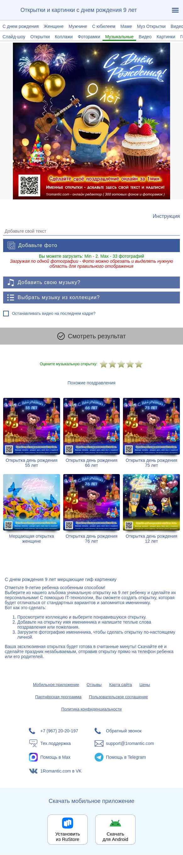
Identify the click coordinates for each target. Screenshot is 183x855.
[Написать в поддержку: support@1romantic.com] (124, 743)
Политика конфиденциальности (91, 709)
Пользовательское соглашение (118, 697)
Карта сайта (120, 685)
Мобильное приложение (56, 685)
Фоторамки (89, 36)
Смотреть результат (91, 336)
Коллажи (64, 36)
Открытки (40, 36)
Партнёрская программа (58, 697)
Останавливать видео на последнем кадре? (54, 313)
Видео (145, 36)
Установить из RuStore (67, 836)
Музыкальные (119, 36)
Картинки (166, 36)
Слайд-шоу (14, 36)
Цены (145, 685)
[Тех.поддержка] (58, 743)
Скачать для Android (115, 836)
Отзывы (94, 685)
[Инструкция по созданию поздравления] (166, 216)
